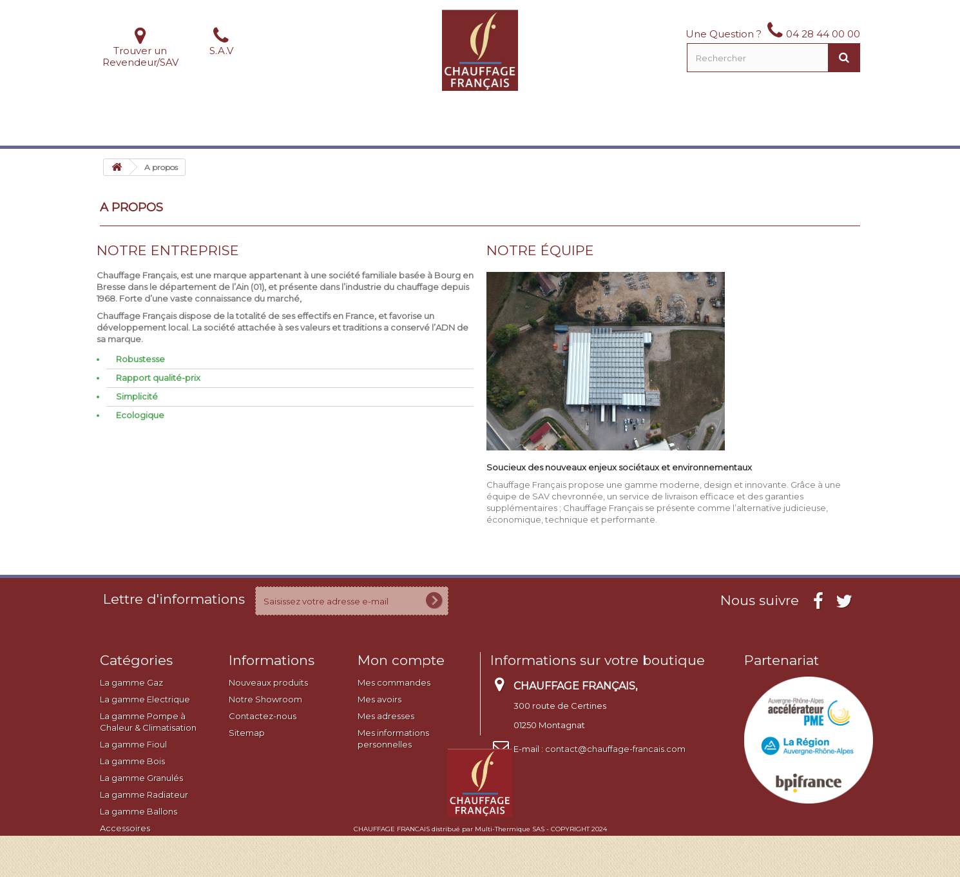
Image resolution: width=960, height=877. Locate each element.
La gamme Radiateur (144, 794)
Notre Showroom (265, 699)
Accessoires (125, 828)
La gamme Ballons (138, 811)
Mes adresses (386, 716)
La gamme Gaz (131, 682)
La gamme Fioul (133, 744)
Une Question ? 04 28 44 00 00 (773, 34)
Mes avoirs (379, 699)
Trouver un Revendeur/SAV (140, 56)
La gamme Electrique (145, 699)
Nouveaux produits (268, 682)
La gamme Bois (132, 761)
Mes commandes (394, 682)
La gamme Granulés (141, 778)
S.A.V (221, 50)
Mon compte (401, 660)
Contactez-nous (262, 716)
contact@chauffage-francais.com (615, 749)
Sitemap (247, 733)
